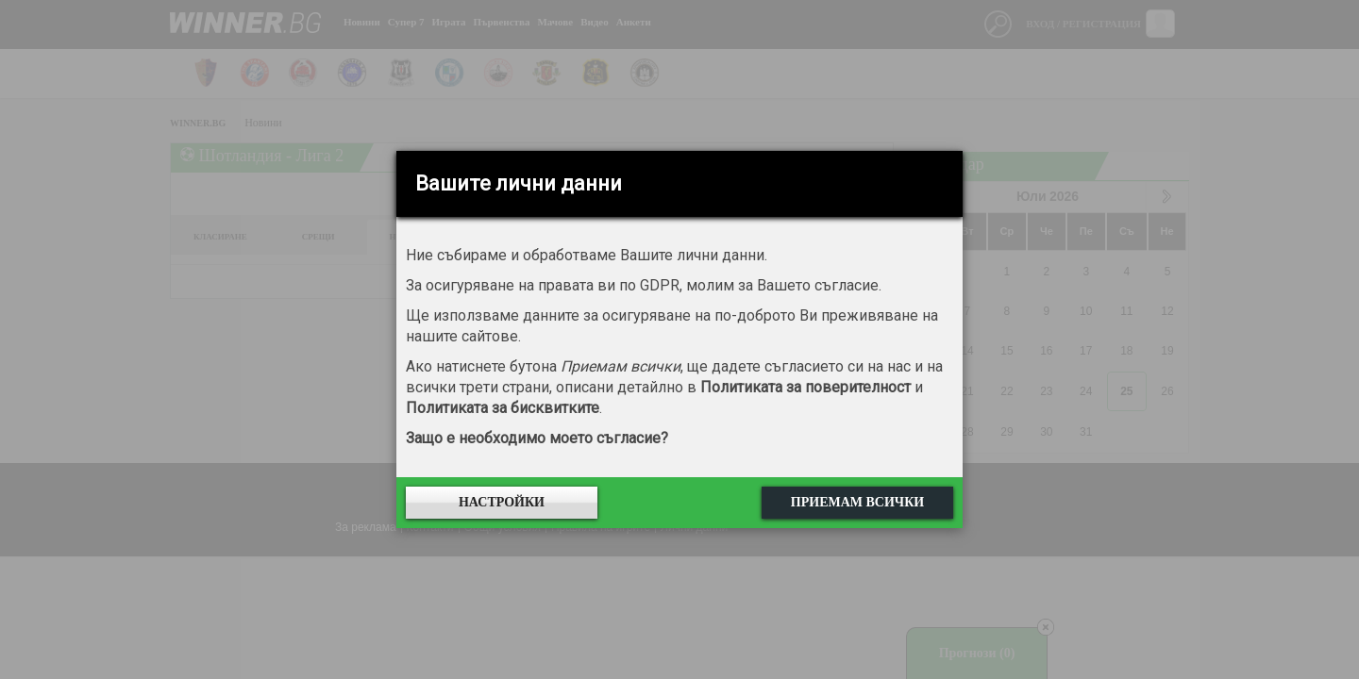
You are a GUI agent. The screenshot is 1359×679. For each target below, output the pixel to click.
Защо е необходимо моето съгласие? (537, 438)
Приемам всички (857, 502)
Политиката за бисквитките (502, 408)
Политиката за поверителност (805, 387)
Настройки (502, 502)
